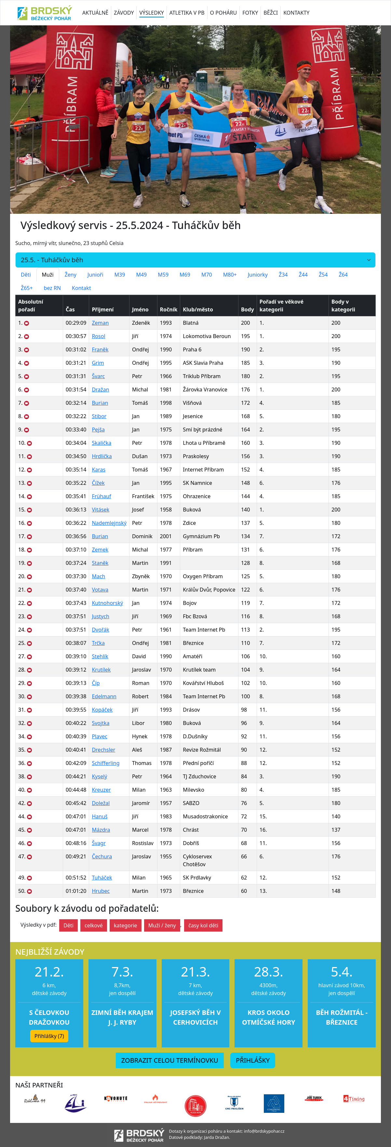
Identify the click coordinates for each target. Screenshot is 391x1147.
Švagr (98, 843)
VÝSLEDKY (151, 12)
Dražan (100, 389)
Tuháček (102, 877)
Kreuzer (101, 789)
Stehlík (100, 656)
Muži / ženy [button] (162, 925)
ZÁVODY (124, 12)
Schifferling (105, 763)
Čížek (98, 482)
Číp (96, 683)
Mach (98, 576)
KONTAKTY (296, 12)
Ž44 (303, 274)
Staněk (100, 563)
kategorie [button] (125, 925)
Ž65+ (27, 288)
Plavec (99, 736)
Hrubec (101, 890)
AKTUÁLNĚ (95, 12)
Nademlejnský (109, 522)
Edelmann (104, 696)
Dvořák (100, 629)
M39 (120, 274)
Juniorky (258, 274)
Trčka (98, 643)
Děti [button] (68, 925)
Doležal (101, 803)
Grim (98, 362)
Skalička (101, 442)
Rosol (98, 336)
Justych (100, 616)
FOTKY (250, 12)
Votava (100, 589)
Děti (26, 274)
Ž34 (283, 274)
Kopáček (102, 709)
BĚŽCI (270, 12)
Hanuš (99, 816)
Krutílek (101, 669)
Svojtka (100, 723)
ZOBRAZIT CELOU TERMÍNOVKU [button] (169, 1060)
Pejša (98, 429)
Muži (48, 274)
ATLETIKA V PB (187, 12)
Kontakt (81, 288)
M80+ (230, 274)
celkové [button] (94, 925)
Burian (100, 402)
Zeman (100, 322)
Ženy (70, 274)
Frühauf (101, 496)
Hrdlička (102, 456)
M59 (163, 274)
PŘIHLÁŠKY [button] (253, 1060)
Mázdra (101, 829)
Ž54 (323, 274)
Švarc (98, 376)
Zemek (100, 549)
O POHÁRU (223, 12)
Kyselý (99, 776)
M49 (141, 274)
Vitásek (100, 509)
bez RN (52, 288)
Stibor (99, 416)
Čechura (102, 856)
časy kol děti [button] (203, 925)
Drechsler (103, 749)
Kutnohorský (107, 603)
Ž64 (343, 274)
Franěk (100, 349)
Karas (98, 469)
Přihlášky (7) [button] (49, 1036)
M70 (206, 274)
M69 (185, 274)
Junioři (95, 274)
